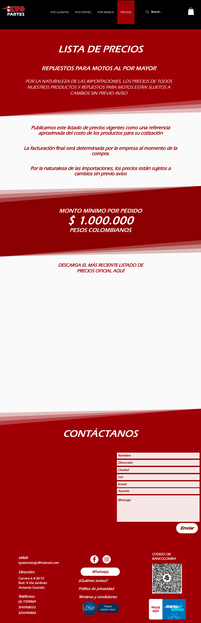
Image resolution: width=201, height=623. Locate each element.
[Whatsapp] (100, 572)
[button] (191, 11)
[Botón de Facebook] (94, 559)
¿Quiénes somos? (93, 580)
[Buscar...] (161, 12)
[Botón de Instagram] (107, 559)
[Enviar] (187, 528)
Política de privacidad (96, 588)
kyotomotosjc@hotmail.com (38, 563)
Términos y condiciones (98, 597)
